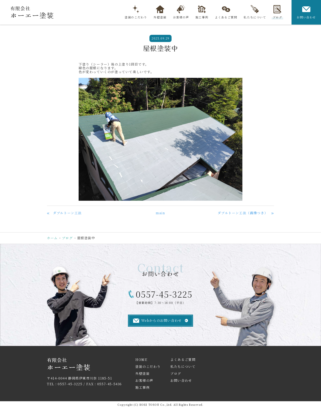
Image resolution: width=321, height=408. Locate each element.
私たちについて (255, 12)
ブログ (277, 12)
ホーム (52, 238)
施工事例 (202, 12)
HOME (141, 359)
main (160, 213)
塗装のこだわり (136, 12)
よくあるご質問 (226, 12)
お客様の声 (181, 12)
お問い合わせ (306, 12)
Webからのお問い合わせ (157, 320)
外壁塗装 (160, 12)
